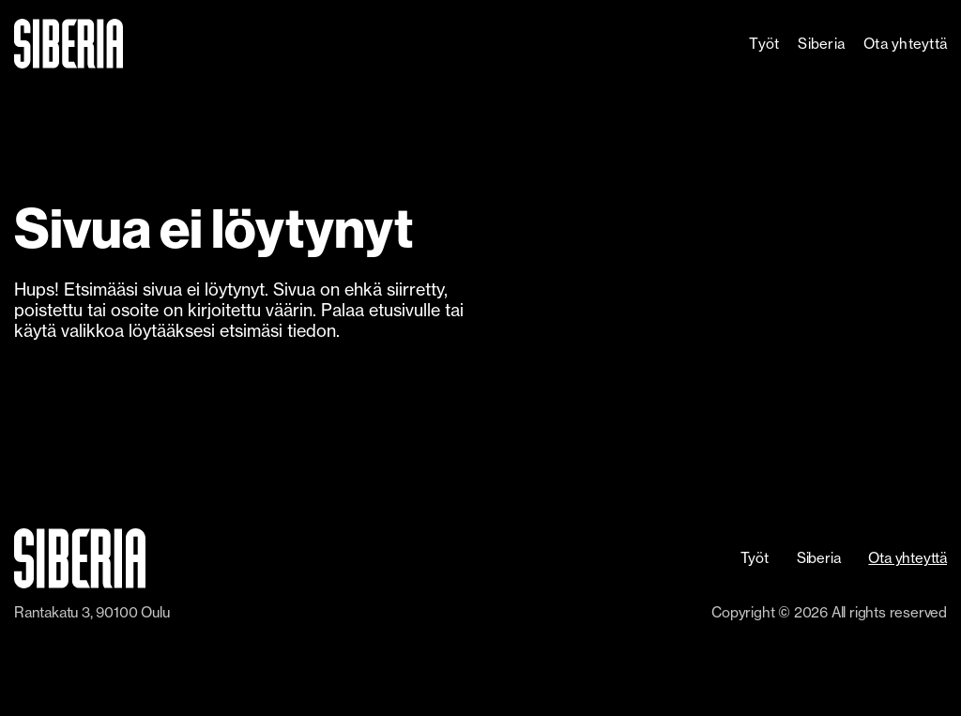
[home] (122, 44)
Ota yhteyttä (905, 44)
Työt (764, 44)
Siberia (821, 44)
